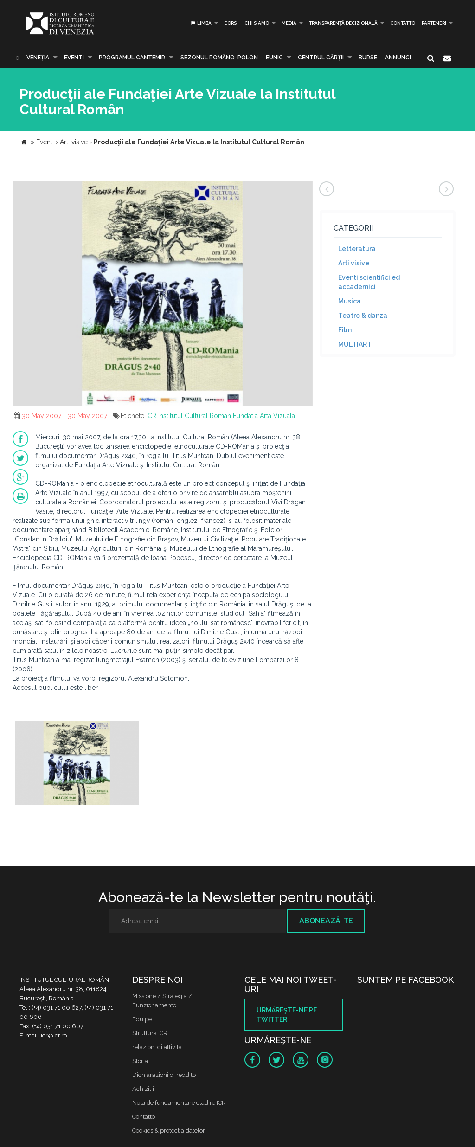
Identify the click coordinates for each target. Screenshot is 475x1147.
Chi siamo (256, 23)
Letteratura (357, 248)
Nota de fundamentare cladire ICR (179, 1102)
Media (289, 23)
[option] (77, 764)
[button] (304, 189)
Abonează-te (326, 920)
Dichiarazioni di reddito (164, 1074)
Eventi (74, 57)
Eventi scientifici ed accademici (369, 282)
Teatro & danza (362, 315)
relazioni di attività (157, 1047)
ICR (151, 415)
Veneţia (37, 57)
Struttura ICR (149, 1033)
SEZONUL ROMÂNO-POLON (219, 57)
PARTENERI (434, 23)
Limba (201, 23)
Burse (368, 57)
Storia (140, 1060)
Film (345, 330)
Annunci (398, 57)
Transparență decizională (343, 23)
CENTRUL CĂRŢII (321, 57)
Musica (349, 301)
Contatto (402, 23)
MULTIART (355, 344)
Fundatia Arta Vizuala (264, 415)
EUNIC (274, 57)
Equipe (142, 1019)
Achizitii (143, 1088)
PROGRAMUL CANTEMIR (132, 57)
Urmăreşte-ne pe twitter (287, 1014)
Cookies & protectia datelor (168, 1130)
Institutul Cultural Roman (194, 415)
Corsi (231, 23)
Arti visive (353, 263)
